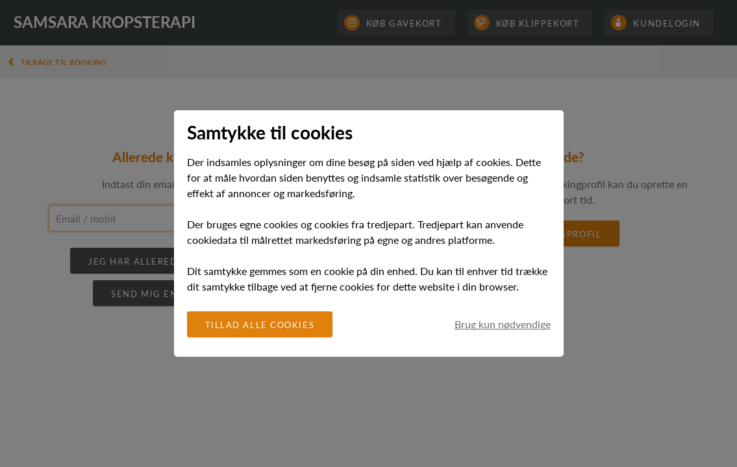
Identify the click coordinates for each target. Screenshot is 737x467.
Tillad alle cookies (260, 325)
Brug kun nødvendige (503, 324)
